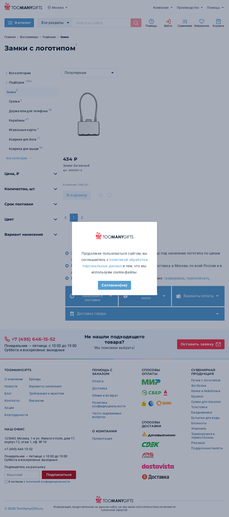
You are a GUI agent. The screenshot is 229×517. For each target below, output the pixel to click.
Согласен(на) (114, 285)
